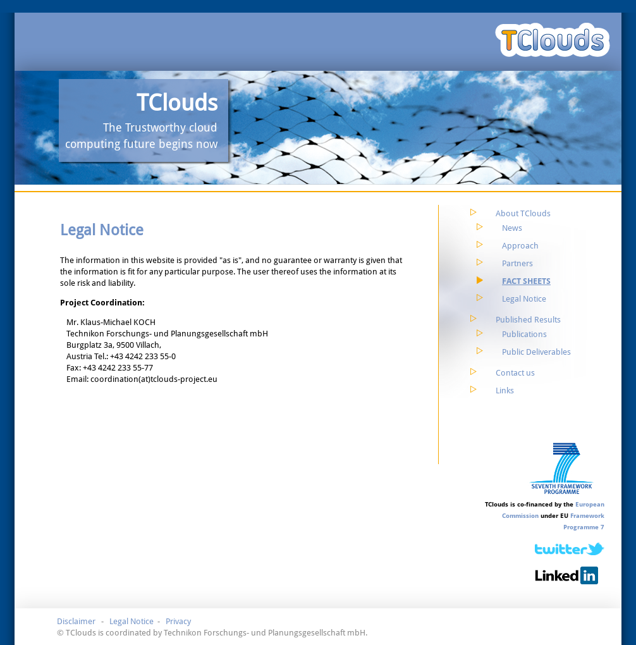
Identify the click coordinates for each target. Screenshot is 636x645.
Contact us (515, 373)
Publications (524, 334)
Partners (517, 263)
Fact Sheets (526, 281)
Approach (520, 245)
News (512, 228)
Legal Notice (524, 299)
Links (505, 390)
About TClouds (523, 213)
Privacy (178, 621)
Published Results (528, 319)
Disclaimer (76, 621)
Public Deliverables (536, 352)
